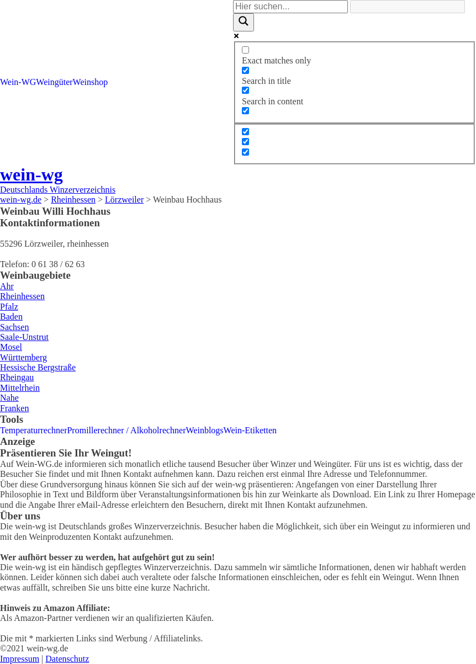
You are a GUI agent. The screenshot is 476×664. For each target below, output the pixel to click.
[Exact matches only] (245, 50)
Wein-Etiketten (250, 430)
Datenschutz (67, 658)
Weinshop (90, 82)
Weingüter (54, 82)
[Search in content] (245, 90)
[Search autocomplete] (407, 6)
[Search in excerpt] (245, 110)
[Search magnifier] (243, 22)
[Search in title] (245, 70)
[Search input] (290, 6)
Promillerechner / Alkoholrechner (126, 430)
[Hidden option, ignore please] (245, 131)
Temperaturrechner (33, 430)
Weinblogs (205, 430)
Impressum (19, 658)
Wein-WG (18, 82)
